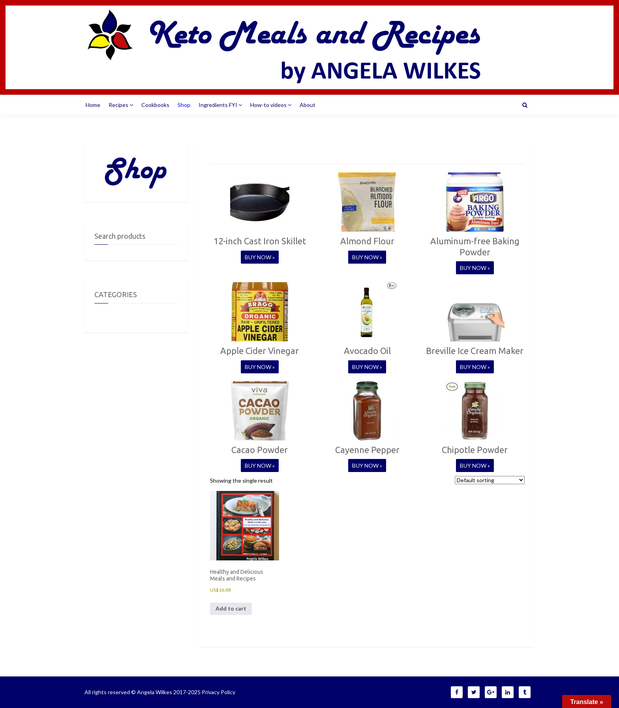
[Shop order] (490, 480)
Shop (184, 104)
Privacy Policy (218, 692)
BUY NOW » (260, 257)
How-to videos (270, 104)
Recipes (121, 104)
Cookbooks (155, 104)
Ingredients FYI (220, 104)
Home (93, 104)
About (307, 104)
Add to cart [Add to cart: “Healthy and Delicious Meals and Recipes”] (231, 608)
